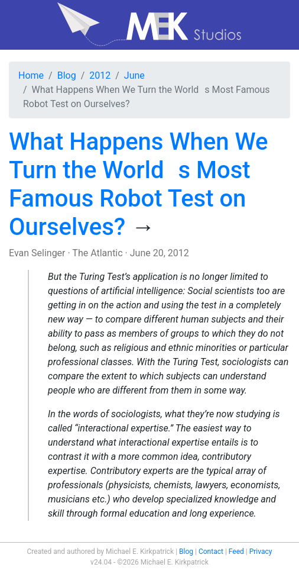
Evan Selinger (37, 253)
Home (31, 75)
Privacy (260, 551)
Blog (66, 75)
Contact (211, 551)
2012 (99, 75)
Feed (236, 551)
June (134, 75)
